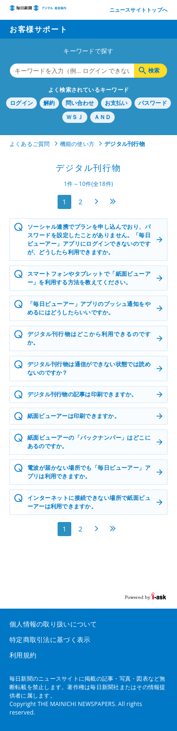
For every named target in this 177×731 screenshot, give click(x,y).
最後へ (112, 201)
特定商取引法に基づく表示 (49, 639)
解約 (49, 103)
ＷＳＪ (75, 117)
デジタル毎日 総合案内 (37, 10)
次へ (96, 201)
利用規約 (22, 655)
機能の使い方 (77, 144)
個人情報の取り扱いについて (53, 623)
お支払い (116, 103)
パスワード (152, 103)
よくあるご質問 (29, 144)
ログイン (21, 103)
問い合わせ (80, 103)
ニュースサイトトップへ (139, 9)
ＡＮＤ (102, 117)
